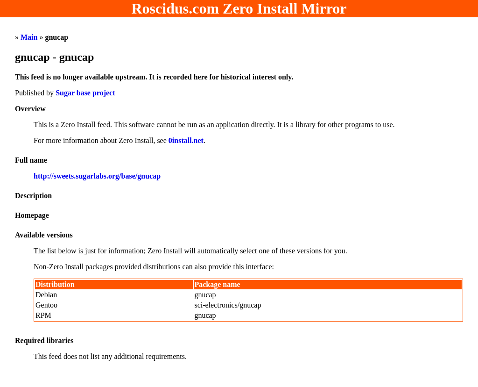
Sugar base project (85, 93)
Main (29, 37)
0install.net (186, 140)
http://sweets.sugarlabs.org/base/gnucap (97, 176)
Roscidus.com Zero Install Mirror (239, 8)
